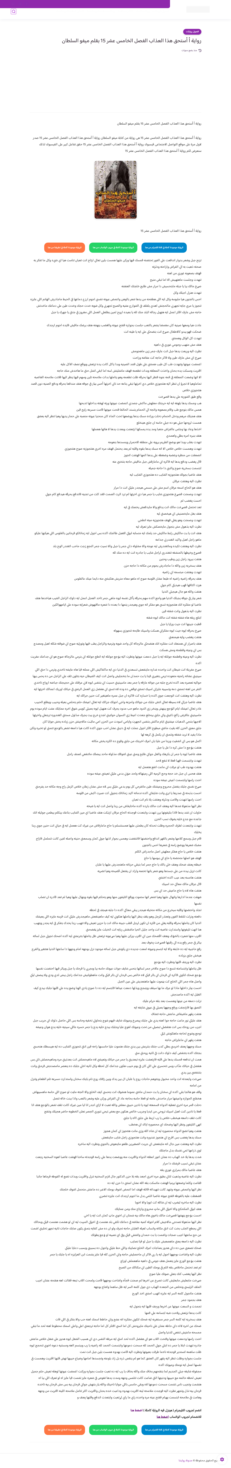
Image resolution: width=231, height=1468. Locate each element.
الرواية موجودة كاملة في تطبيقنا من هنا (64, 248)
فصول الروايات (157, 14)
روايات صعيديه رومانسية (98, 14)
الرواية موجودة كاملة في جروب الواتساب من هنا (113, 248)
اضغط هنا (163, 1417)
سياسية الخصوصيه (93, 4)
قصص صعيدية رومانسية (67, 14)
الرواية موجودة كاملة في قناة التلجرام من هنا (164, 248)
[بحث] (13, 15)
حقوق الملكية (146, 4)
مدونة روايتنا (185, 1460)
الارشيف (76, 4)
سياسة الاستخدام (115, 4)
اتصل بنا (162, 4)
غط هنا (134, 1410)
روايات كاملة (140, 14)
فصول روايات (192, 32)
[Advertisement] (115, 80)
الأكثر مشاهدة (122, 14)
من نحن (132, 4)
